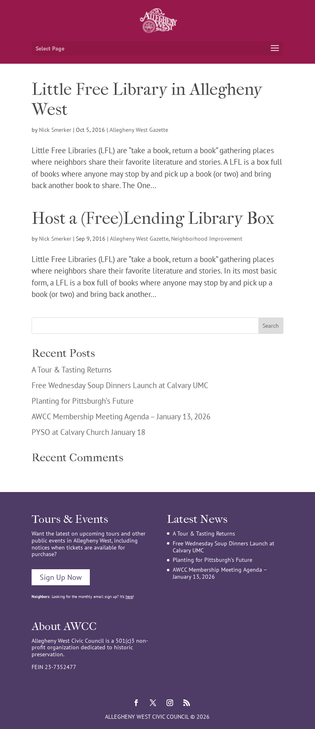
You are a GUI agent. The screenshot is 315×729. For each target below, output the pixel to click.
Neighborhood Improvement (206, 238)
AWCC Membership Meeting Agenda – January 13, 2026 (121, 416)
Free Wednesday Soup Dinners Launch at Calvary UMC (120, 385)
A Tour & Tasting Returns (72, 370)
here (129, 596)
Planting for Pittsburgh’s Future (83, 401)
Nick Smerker (55, 129)
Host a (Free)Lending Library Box (153, 218)
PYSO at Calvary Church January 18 (88, 432)
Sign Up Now (61, 577)
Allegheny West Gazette (139, 129)
